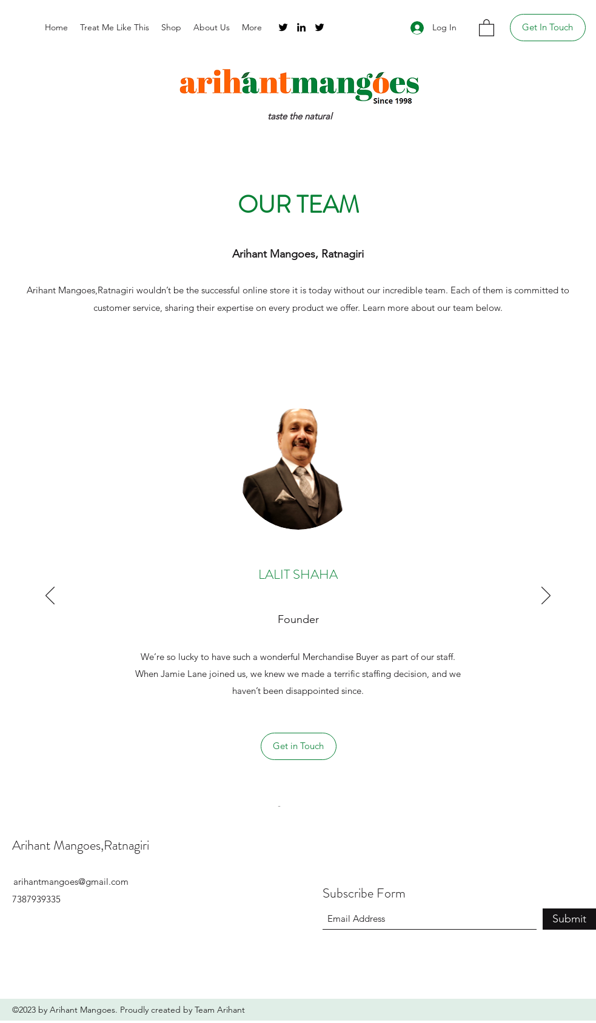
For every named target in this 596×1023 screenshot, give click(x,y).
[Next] (546, 596)
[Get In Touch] (548, 27)
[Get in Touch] (299, 746)
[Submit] (569, 919)
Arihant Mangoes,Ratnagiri (80, 845)
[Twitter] (283, 27)
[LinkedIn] (301, 27)
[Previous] (50, 596)
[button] (486, 27)
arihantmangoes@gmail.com (71, 881)
